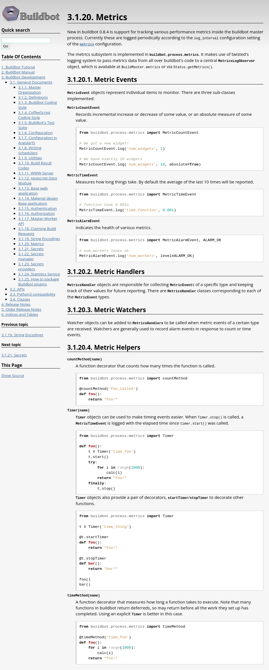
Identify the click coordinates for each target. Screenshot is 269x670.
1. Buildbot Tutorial (18, 67)
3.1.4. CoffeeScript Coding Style (34, 115)
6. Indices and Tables (19, 314)
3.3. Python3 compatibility (32, 294)
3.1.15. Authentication (37, 208)
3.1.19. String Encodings (39, 238)
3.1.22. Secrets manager (31, 256)
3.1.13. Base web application (33, 191)
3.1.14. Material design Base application (38, 201)
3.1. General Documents (31, 82)
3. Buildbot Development (23, 77)
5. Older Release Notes (21, 309)
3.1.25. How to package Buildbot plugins (38, 282)
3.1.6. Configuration (35, 132)
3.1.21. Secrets (31, 248)
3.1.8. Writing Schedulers (29, 150)
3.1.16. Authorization (36, 213)
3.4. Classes (20, 299)
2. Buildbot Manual (18, 72)
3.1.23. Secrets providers (31, 266)
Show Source (12, 375)
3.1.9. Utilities (30, 157)
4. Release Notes (16, 304)
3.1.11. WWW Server (36, 173)
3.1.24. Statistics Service (39, 274)
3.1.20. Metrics (31, 243)
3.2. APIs (17, 289)
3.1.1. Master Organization (29, 90)
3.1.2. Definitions (33, 97)
